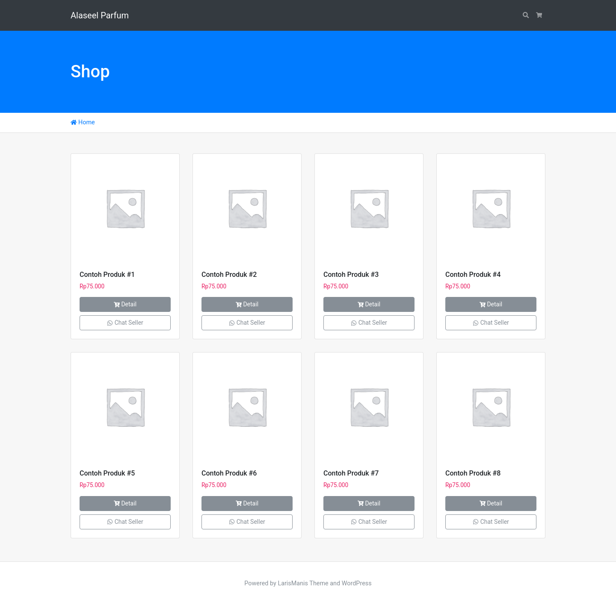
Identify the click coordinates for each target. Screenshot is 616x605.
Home (83, 122)
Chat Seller (125, 322)
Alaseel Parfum (100, 15)
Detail (125, 304)
